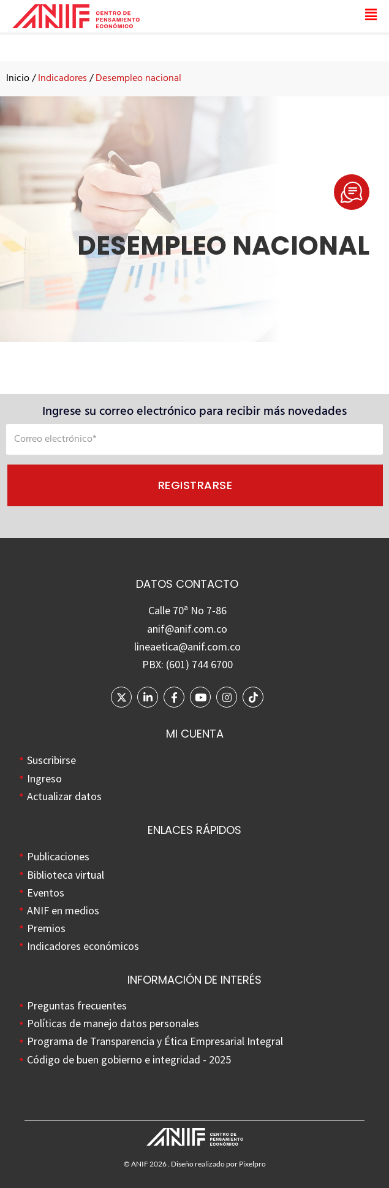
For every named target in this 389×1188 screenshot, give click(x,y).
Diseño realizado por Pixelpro (218, 1163)
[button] (258, 16)
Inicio (17, 79)
